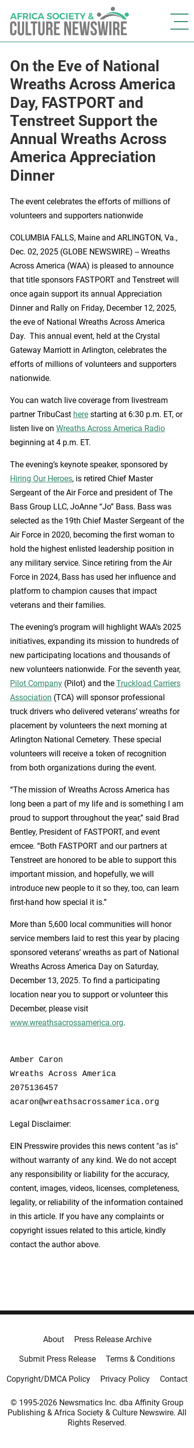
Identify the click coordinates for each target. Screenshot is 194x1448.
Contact (173, 1379)
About (53, 1339)
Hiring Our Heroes (41, 478)
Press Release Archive (112, 1339)
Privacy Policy (125, 1379)
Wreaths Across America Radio (110, 428)
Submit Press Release (57, 1359)
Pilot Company (36, 683)
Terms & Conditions (140, 1359)
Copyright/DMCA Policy (48, 1379)
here (80, 414)
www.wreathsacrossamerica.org (66, 1022)
